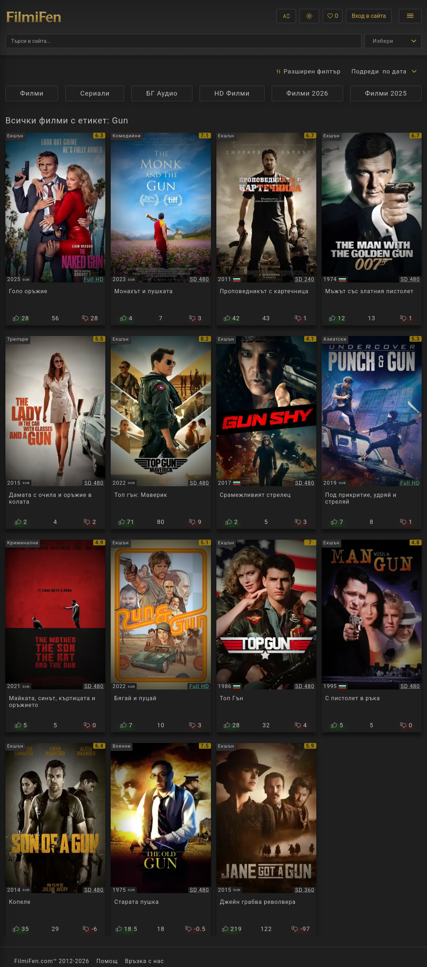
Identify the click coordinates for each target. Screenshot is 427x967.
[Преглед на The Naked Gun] (55, 229)
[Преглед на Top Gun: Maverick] (161, 432)
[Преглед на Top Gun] (266, 636)
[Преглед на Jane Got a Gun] (266, 839)
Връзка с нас (144, 961)
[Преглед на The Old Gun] (161, 839)
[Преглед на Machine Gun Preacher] (266, 229)
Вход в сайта (369, 15)
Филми (32, 93)
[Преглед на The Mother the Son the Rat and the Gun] (55, 636)
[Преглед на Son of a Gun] (55, 839)
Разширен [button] (308, 71)
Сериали (95, 93)
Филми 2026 (307, 93)
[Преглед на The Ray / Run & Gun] (161, 636)
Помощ (107, 961)
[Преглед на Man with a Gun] (372, 636)
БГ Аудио (162, 93)
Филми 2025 (386, 93)
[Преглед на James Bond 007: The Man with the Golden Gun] (372, 229)
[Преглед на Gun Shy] (266, 432)
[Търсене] (183, 41)
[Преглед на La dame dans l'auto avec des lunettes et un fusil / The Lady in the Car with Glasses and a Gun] (55, 432)
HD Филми (232, 93)
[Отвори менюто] (410, 16)
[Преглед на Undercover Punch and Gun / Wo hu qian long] (372, 432)
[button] (286, 16)
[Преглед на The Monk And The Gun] (161, 229)
